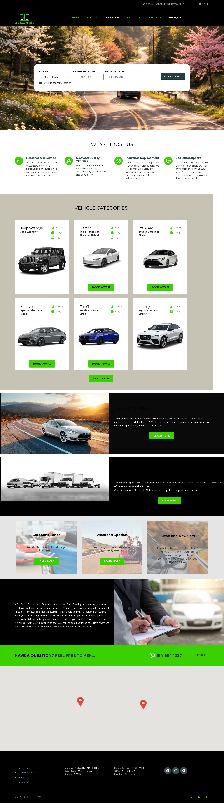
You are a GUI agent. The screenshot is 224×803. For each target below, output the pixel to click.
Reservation (24, 767)
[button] (175, 706)
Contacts (154, 17)
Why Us (92, 17)
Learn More (162, 435)
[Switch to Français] (175, 17)
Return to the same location (55, 82)
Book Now (101, 287)
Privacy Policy (25, 781)
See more (101, 378)
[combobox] (55, 77)
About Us (133, 17)
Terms (21, 777)
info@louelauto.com (130, 774)
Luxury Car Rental (135, 409)
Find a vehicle (173, 76)
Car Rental (111, 17)
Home (75, 17)
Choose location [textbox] (52, 76)
